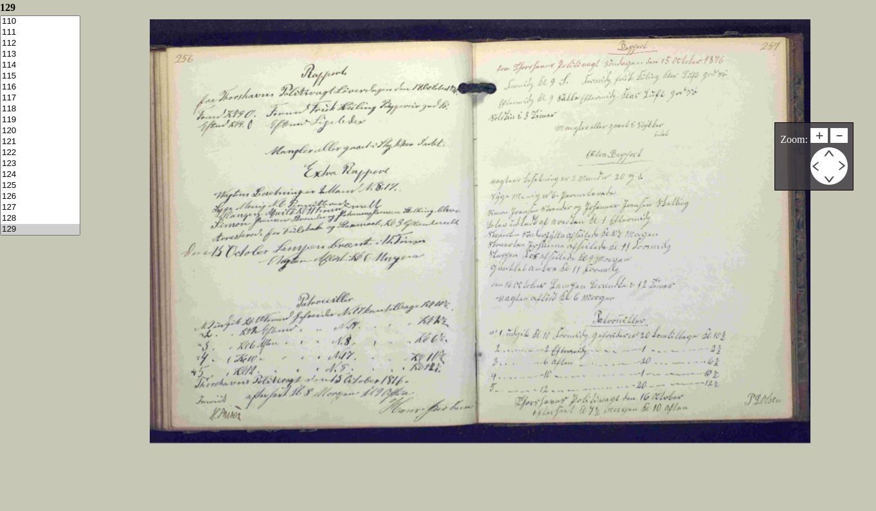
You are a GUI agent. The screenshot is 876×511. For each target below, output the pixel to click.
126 (40, 196)
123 (40, 163)
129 (40, 229)
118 (40, 109)
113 (40, 54)
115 (40, 76)
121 (40, 141)
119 (40, 120)
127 (40, 207)
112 (40, 43)
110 (40, 21)
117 (40, 98)
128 (40, 218)
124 (40, 174)
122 (40, 152)
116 (40, 87)
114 (40, 65)
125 (40, 185)
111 (40, 32)
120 (40, 130)
